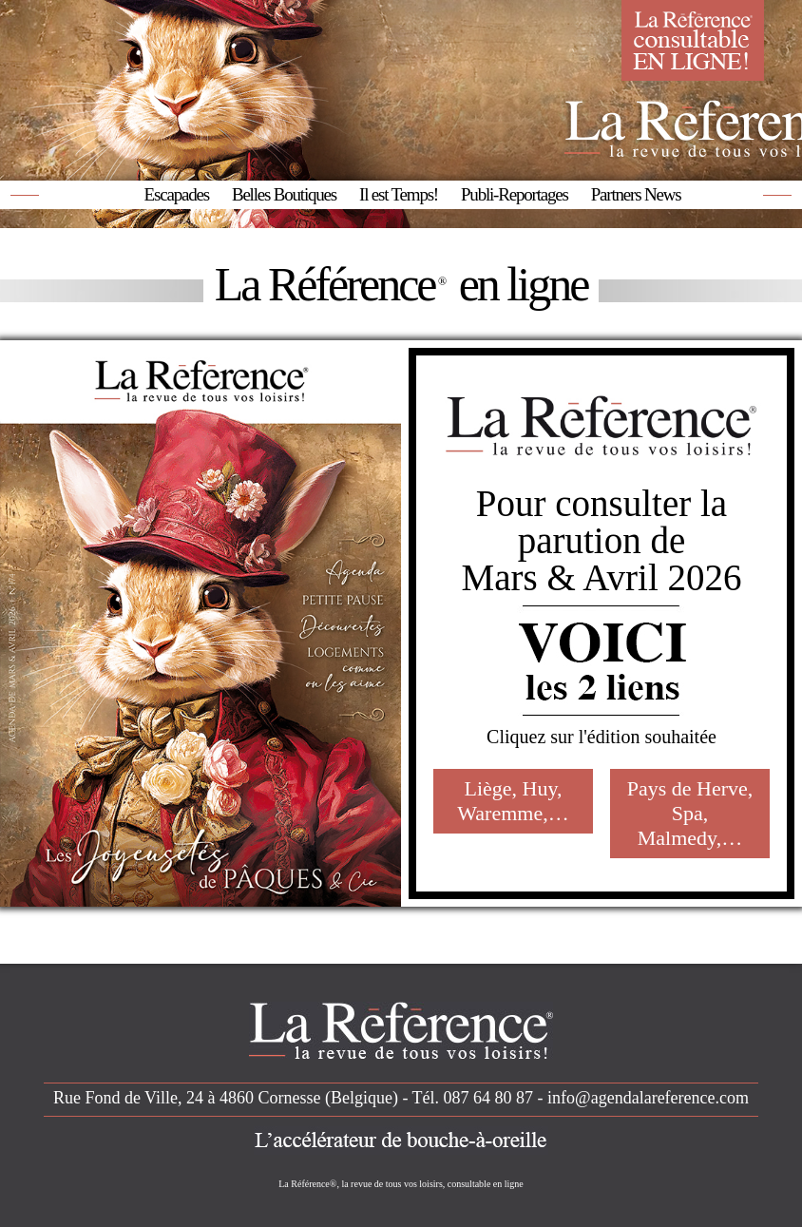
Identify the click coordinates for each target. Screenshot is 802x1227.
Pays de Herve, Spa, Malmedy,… (690, 813)
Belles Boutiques (284, 194)
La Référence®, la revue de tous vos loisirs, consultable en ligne (401, 1184)
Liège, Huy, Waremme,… (512, 800)
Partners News (636, 194)
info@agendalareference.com (648, 1097)
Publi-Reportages (514, 194)
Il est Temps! (398, 194)
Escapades (176, 194)
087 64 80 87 (489, 1097)
